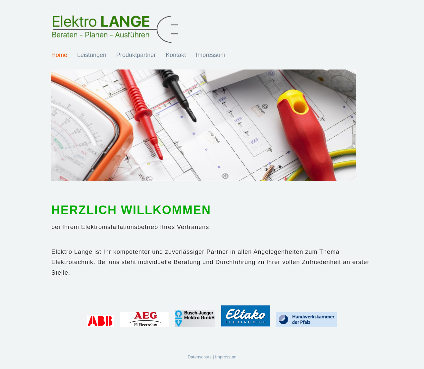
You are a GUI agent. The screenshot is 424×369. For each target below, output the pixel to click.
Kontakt (176, 55)
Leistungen (91, 55)
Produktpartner (136, 55)
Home (59, 55)
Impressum (210, 55)
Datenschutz (199, 356)
